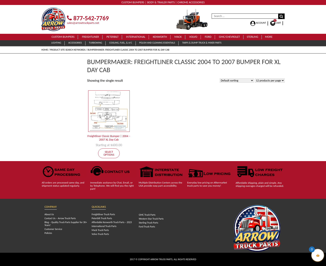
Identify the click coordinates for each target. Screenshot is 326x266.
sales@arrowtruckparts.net (83, 23)
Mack (178, 37)
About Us (49, 214)
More (269, 37)
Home (44, 49)
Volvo (193, 37)
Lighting (56, 42)
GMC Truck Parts (147, 214)
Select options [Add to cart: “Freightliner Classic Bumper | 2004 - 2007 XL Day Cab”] (109, 153)
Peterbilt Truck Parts (102, 218)
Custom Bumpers (63, 37)
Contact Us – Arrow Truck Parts (60, 218)
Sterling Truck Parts (148, 222)
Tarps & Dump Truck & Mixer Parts (201, 42)
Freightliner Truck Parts (103, 214)
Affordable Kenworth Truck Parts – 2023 (112, 222)
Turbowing (95, 42)
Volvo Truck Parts (100, 234)
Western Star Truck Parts (151, 218)
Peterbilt (112, 37)
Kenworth (160, 37)
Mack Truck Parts (100, 230)
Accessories (75, 42)
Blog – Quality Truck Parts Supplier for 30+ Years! (65, 224)
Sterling (252, 37)
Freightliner (90, 37)
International (135, 37)
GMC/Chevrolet (229, 37)
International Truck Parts (104, 226)
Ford (208, 37)
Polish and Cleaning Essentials (157, 42)
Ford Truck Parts (147, 226)
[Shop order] (237, 80)
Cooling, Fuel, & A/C (120, 42)
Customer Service (53, 229)
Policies (48, 233)
